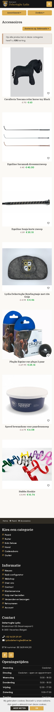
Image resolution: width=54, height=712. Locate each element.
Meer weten (19, 708)
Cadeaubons (11, 551)
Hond (7, 547)
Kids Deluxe (11, 543)
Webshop (9, 579)
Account (9, 607)
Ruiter (8, 539)
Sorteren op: (37, 29)
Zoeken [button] (39, 13)
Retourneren (11, 603)
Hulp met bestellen (14, 595)
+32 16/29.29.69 (13, 636)
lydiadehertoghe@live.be (18, 640)
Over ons (9, 583)
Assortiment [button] (14, 13)
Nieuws (8, 570)
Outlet (8, 555)
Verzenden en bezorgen (17, 599)
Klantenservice (12, 591)
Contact (9, 587)
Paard (8, 535)
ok (36, 708)
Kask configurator (14, 574)
